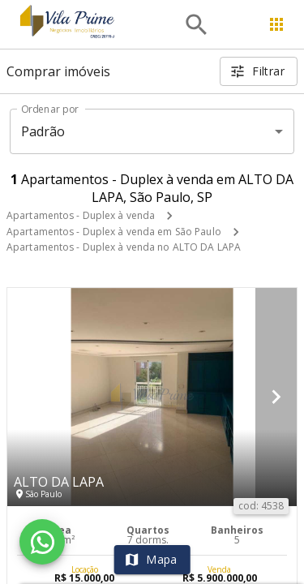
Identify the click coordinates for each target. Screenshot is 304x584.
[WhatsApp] (42, 542)
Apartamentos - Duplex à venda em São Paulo (113, 231)
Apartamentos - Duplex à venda (80, 215)
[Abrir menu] (276, 24)
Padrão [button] (43, 131)
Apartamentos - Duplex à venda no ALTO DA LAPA (123, 247)
